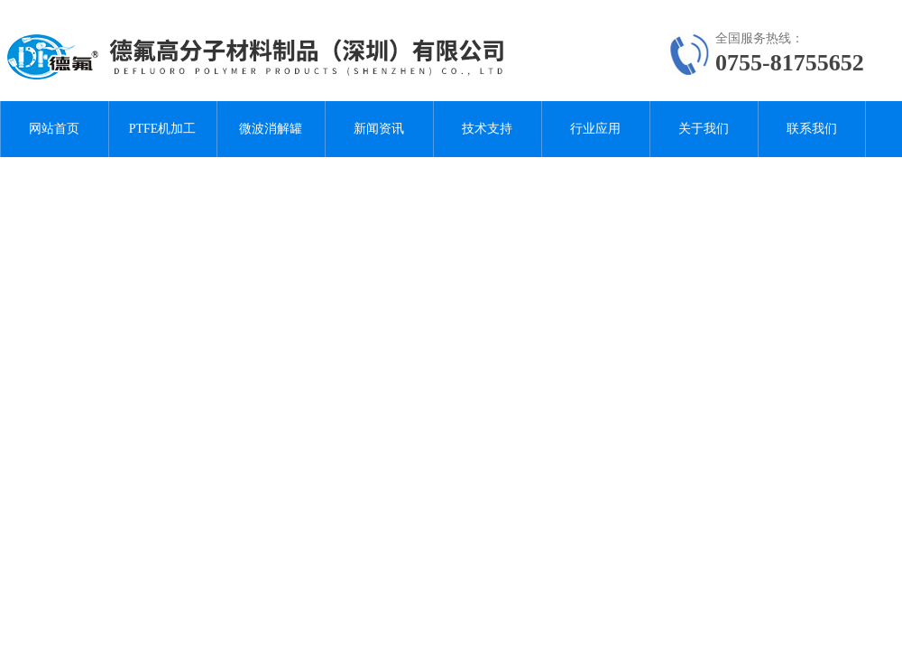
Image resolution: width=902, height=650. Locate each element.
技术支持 (487, 128)
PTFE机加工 (163, 128)
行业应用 (595, 128)
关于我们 (703, 128)
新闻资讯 (379, 128)
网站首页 (54, 128)
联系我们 (812, 128)
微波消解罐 (270, 128)
